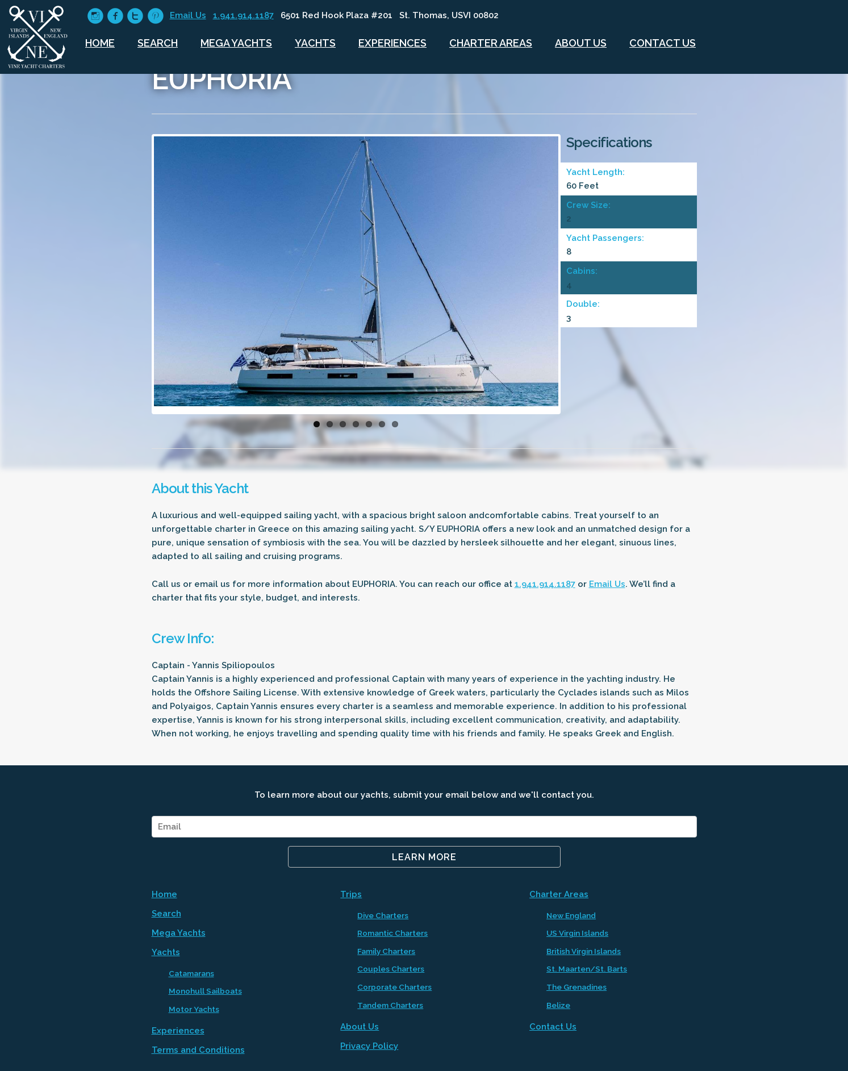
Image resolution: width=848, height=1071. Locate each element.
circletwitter (135, 16)
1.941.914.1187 (243, 15)
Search (157, 43)
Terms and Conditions (198, 1050)
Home (100, 43)
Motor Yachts (194, 1009)
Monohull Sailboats (205, 990)
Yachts (315, 43)
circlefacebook (115, 16)
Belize (558, 1005)
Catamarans (191, 973)
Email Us (188, 15)
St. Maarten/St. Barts (586, 968)
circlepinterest (155, 16)
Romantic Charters (392, 932)
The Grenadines (576, 986)
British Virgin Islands (583, 951)
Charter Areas (490, 43)
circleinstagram (95, 16)
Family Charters (386, 951)
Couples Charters (390, 968)
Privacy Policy (369, 1046)
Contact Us (662, 43)
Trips (351, 894)
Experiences (392, 43)
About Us (581, 43)
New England (571, 915)
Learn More (424, 857)
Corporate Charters (394, 986)
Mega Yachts (236, 43)
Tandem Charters (390, 1005)
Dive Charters (382, 915)
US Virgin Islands (577, 932)
